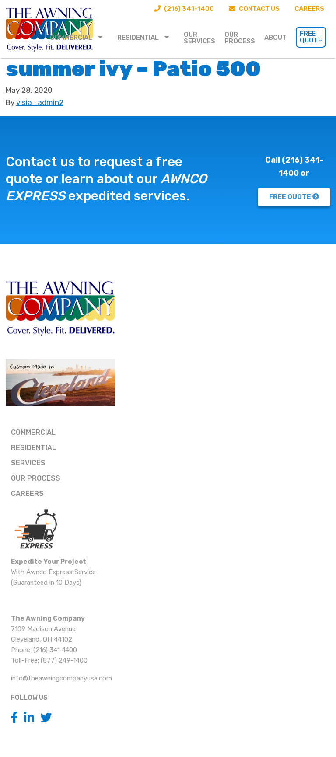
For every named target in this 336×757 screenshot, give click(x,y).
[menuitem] (79, 37)
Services (28, 463)
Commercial (71, 38)
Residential (138, 38)
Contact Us (254, 9)
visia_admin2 (39, 102)
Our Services (199, 38)
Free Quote (311, 37)
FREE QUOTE (294, 197)
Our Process (239, 38)
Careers (309, 9)
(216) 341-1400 (184, 9)
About (275, 38)
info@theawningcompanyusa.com (61, 678)
